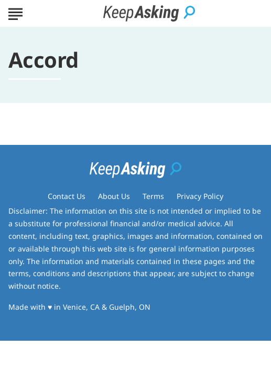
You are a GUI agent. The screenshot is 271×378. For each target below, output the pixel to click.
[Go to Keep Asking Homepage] (149, 13)
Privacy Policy (200, 196)
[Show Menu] (15, 12)
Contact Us (66, 196)
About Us (114, 196)
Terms (153, 196)
